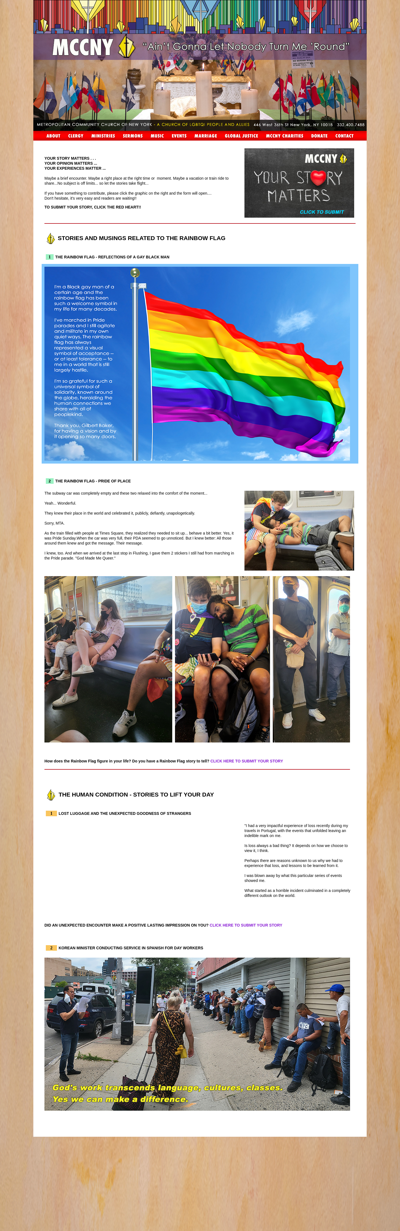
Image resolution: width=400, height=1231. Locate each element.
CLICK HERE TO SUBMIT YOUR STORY (246, 761)
